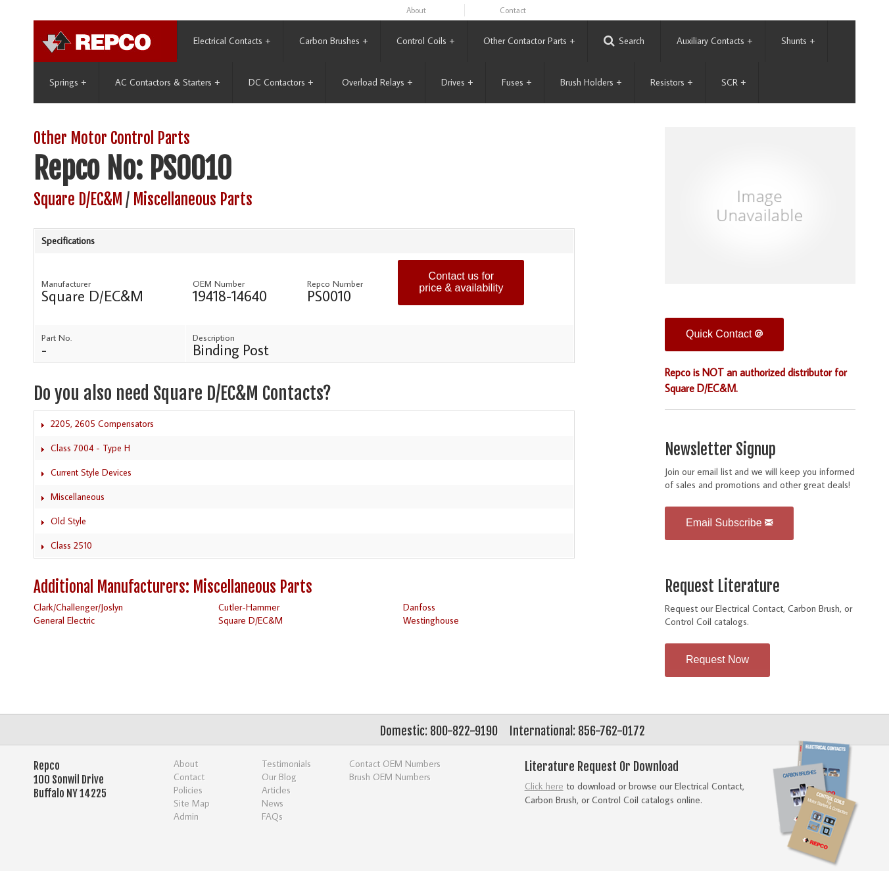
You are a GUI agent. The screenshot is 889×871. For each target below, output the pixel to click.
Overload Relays (377, 82)
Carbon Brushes (333, 41)
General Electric (64, 620)
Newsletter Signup (720, 449)
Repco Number (335, 283)
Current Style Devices (91, 472)
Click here (544, 786)
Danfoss (419, 607)
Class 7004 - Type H (90, 448)
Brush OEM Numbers (390, 776)
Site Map (192, 803)
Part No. (56, 337)
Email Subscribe (729, 522)
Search (624, 41)
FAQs (272, 816)
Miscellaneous (78, 497)
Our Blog (279, 776)
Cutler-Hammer (248, 607)
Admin (186, 816)
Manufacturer (66, 283)
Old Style (68, 521)
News (272, 803)
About (416, 10)
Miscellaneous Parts (192, 199)
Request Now (717, 659)
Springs (67, 82)
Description (214, 337)
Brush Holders (590, 82)
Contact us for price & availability (461, 281)
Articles (276, 790)
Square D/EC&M (78, 199)
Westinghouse (431, 620)
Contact (513, 10)
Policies (188, 790)
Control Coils (425, 41)
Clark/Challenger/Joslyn (78, 607)
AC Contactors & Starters (167, 82)
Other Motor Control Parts (112, 138)
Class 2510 (71, 545)
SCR (733, 82)
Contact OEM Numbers (395, 763)
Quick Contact (724, 333)
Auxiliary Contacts (714, 41)
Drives (457, 82)
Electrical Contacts (231, 41)
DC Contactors (281, 82)
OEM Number (219, 283)
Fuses (516, 82)
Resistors (671, 82)
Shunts (798, 41)
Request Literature (722, 586)
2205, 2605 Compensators (102, 424)
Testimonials (286, 763)
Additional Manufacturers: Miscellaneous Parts (173, 587)
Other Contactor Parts (529, 41)
